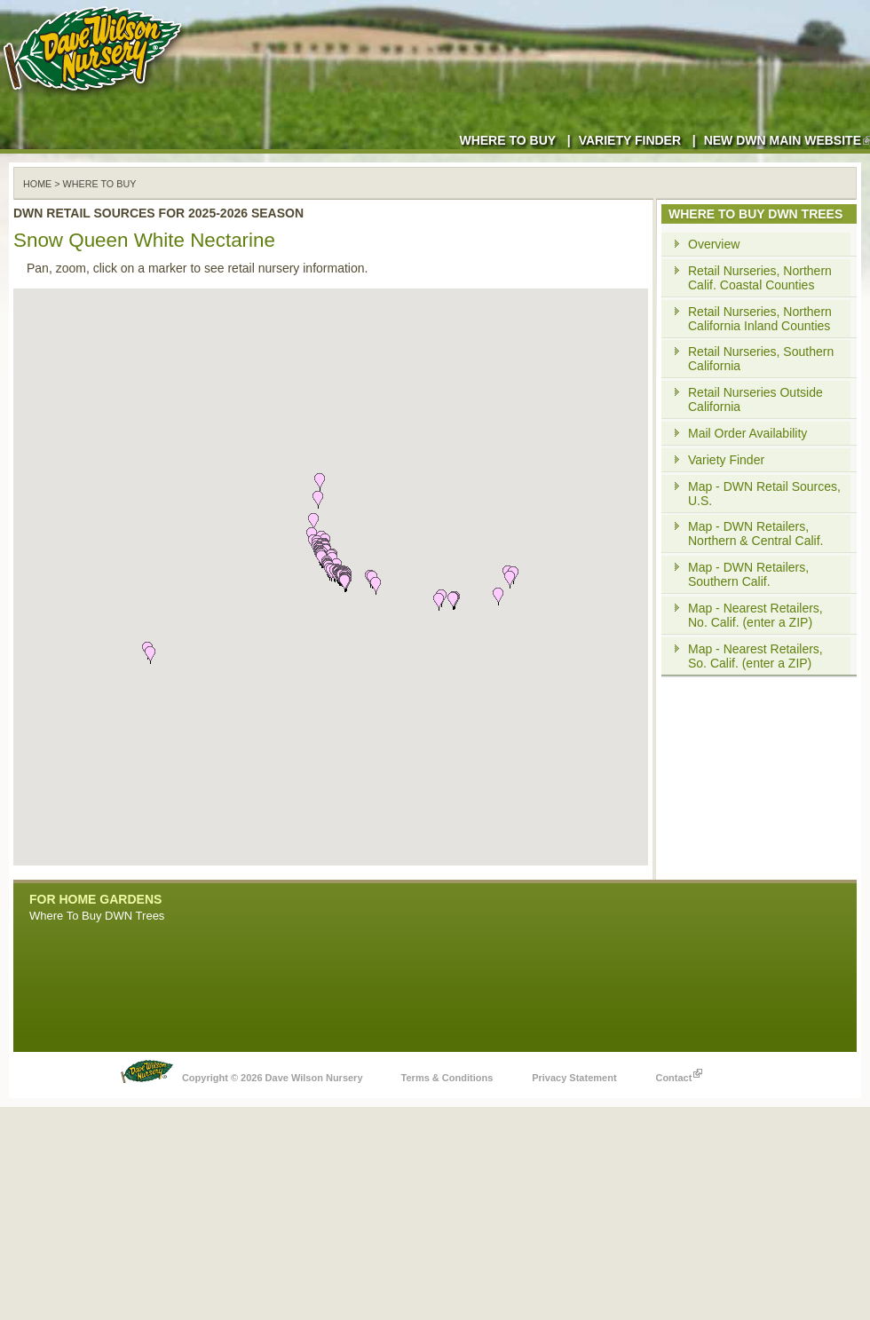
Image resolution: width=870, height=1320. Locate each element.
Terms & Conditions (447, 1077)
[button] (375, 586)
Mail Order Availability (747, 433)
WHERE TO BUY (100, 183)
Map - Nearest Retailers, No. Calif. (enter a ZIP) (755, 615)
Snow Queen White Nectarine (144, 240)
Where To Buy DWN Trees (96, 915)
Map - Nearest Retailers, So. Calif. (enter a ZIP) (755, 656)
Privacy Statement (574, 1077)
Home (37, 183)
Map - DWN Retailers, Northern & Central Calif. (756, 533)
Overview (714, 244)
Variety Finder (630, 140)
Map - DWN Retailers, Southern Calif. (748, 574)
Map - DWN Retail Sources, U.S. (764, 493)
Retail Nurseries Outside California (755, 399)
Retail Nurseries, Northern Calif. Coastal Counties (760, 278)
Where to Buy (507, 140)
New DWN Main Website (787, 140)
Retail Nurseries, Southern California (761, 358)
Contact (678, 1073)
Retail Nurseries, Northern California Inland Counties (760, 318)
